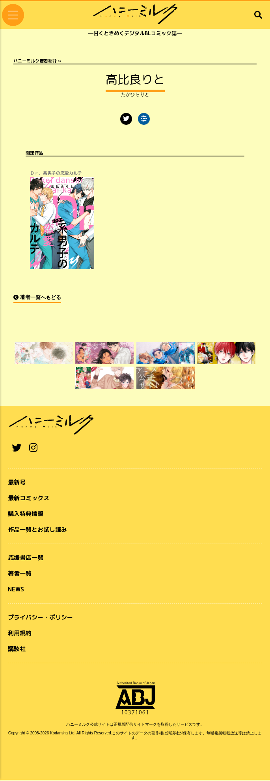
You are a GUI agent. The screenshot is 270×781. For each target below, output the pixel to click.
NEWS (16, 590)
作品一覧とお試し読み (37, 531)
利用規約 (20, 634)
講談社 (17, 650)
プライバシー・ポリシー (40, 618)
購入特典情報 (25, 515)
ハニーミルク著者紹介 (35, 61)
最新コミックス (28, 499)
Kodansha (59, 734)
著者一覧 (20, 574)
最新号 (17, 483)
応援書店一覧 (25, 559)
